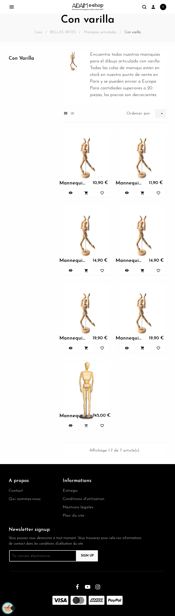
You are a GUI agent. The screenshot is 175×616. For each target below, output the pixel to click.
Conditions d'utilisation (83, 499)
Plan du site (73, 515)
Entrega (70, 491)
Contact (16, 491)
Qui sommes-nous (25, 499)
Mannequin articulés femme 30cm (73, 183)
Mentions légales (78, 507)
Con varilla (21, 58)
